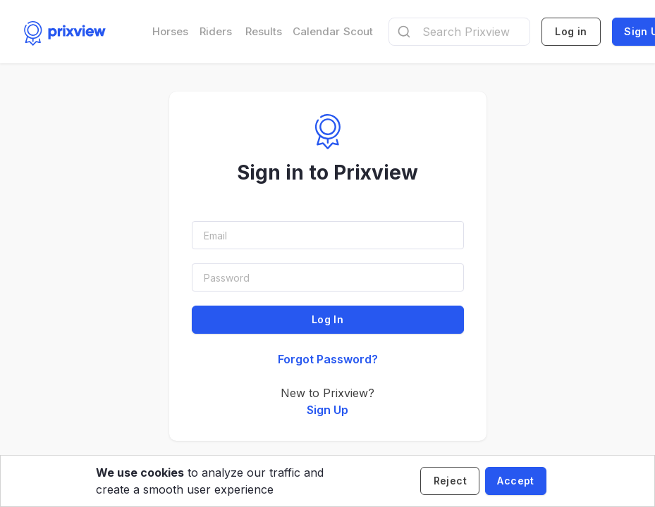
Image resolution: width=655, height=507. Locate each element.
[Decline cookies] (449, 481)
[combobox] (459, 32)
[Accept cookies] (515, 481)
